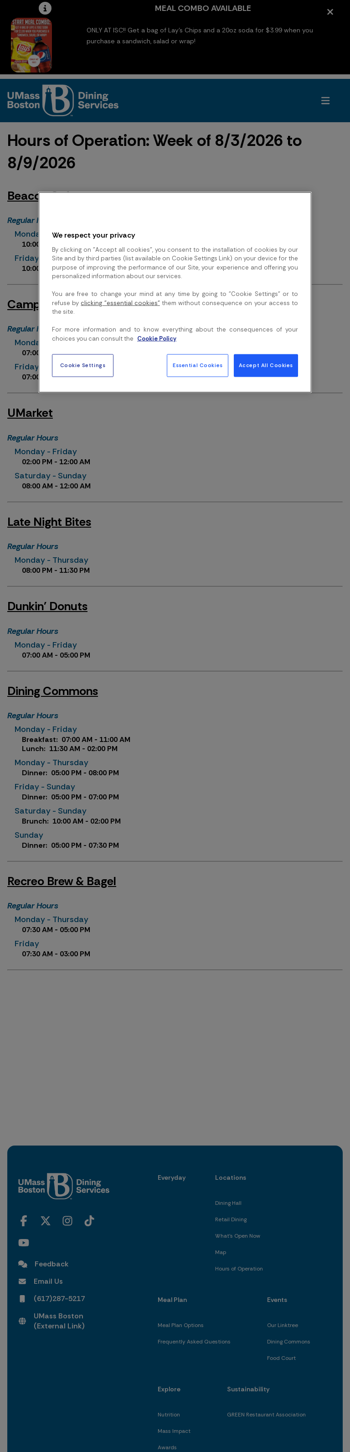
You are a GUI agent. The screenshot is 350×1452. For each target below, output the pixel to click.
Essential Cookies (198, 365)
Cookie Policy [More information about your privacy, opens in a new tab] (156, 338)
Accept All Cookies (266, 365)
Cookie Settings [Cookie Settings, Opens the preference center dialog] (83, 365)
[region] (175, 292)
